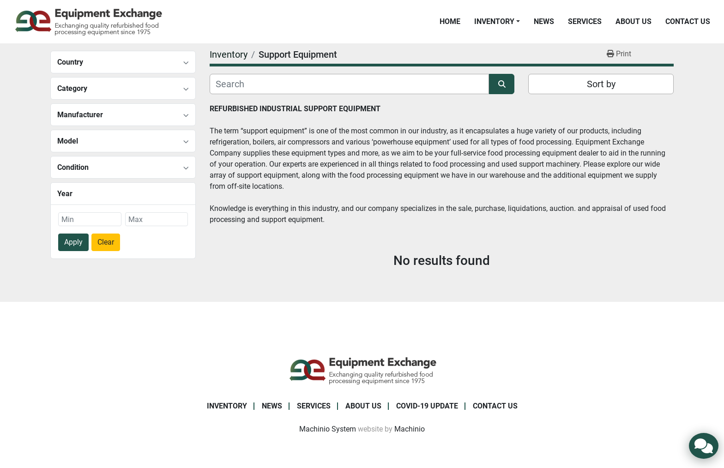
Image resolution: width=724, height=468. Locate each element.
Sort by (601, 84)
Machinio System (327, 429)
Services (585, 21)
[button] (497, 21)
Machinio (409, 429)
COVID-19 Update (427, 406)
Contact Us (687, 21)
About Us (633, 21)
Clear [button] (105, 242)
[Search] (349, 84)
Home (450, 21)
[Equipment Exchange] (362, 370)
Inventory (494, 21)
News (544, 21)
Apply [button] (73, 242)
